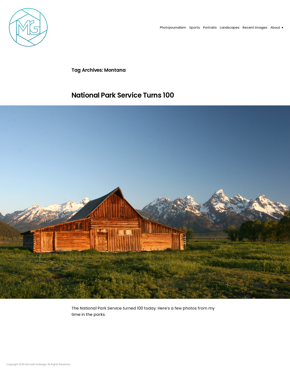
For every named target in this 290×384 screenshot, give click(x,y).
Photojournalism (173, 27)
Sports (194, 27)
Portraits (210, 27)
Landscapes (229, 27)
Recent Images (255, 27)
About (275, 27)
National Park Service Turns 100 (123, 95)
